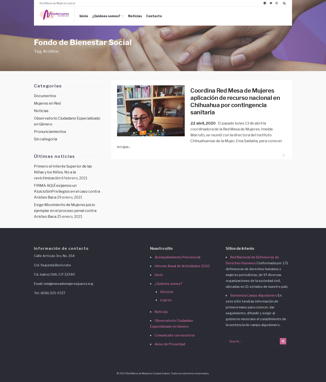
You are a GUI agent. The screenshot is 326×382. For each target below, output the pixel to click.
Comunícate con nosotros (175, 335)
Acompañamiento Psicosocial (177, 257)
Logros (166, 300)
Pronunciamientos (50, 132)
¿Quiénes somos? (106, 16)
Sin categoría (45, 139)
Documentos (45, 96)
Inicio (83, 16)
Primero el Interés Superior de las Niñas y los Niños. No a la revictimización (63, 172)
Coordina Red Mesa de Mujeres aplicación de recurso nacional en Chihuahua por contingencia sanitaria (235, 101)
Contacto (154, 16)
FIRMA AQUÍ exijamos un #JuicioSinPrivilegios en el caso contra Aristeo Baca (67, 191)
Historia (166, 292)
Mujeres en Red (47, 103)
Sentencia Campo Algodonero (253, 295)
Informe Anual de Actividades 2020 (182, 266)
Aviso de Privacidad (170, 344)
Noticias (135, 16)
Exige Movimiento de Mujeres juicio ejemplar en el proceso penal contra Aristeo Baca (65, 211)
